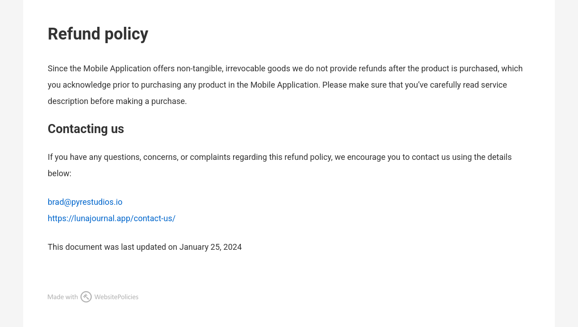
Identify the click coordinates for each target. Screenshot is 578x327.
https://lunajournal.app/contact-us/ (111, 218)
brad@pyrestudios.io (85, 202)
